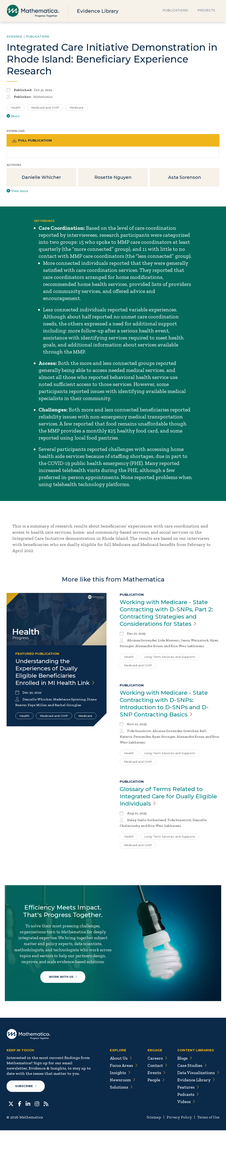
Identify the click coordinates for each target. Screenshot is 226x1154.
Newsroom (119, 1103)
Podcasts (186, 1118)
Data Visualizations (197, 1096)
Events (153, 1096)
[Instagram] (37, 1127)
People (153, 1103)
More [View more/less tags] (13, 116)
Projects (206, 11)
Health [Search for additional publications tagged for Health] (16, 107)
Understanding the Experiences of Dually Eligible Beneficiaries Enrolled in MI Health (49, 677)
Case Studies (190, 1089)
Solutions (118, 1110)
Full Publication (33, 140)
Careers (154, 1081)
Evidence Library (99, 11)
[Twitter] (11, 1127)
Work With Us (64, 991)
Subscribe (26, 1110)
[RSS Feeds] (46, 1127)
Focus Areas (120, 1089)
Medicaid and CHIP (54, 725)
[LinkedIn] (28, 1127)
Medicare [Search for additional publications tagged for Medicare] (77, 107)
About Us (117, 1081)
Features (186, 1110)
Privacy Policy (177, 1141)
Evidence (14, 36)
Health (24, 725)
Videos (184, 1125)
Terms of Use (207, 1141)
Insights (117, 1096)
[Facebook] (19, 1127)
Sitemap (151, 1141)
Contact (154, 1089)
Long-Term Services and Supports (169, 659)
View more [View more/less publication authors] (17, 192)
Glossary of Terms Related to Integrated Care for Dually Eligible (164, 799)
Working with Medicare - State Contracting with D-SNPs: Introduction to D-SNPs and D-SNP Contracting (168, 706)
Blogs (183, 1081)
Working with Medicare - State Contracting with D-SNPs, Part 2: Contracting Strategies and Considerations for (167, 615)
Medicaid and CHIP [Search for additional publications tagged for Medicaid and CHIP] (45, 107)
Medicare (85, 725)
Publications (175, 11)
